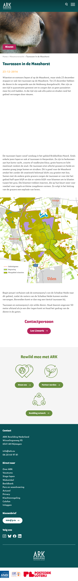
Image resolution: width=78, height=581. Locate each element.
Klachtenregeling (11, 497)
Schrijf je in (12, 520)
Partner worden (51, 385)
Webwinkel (8, 479)
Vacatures (8, 472)
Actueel (7, 490)
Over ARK (8, 469)
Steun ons (24, 385)
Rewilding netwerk (39, 413)
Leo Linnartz (37, 331)
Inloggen (7, 504)
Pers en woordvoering (13, 487)
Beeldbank (8, 483)
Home (5, 56)
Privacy (6, 494)
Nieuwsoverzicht (17, 56)
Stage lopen (9, 476)
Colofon (6, 501)
